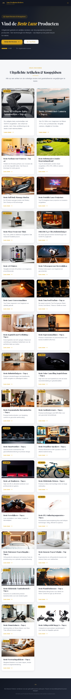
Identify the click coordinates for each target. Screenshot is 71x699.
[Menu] (68, 3)
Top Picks (31, 42)
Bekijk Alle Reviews (12, 42)
